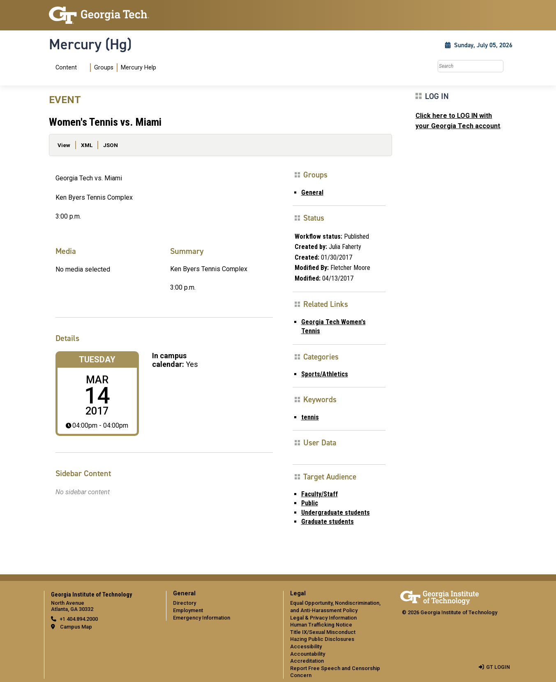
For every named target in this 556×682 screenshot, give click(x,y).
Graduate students (327, 521)
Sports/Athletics (324, 374)
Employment (188, 610)
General (312, 192)
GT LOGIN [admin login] (498, 667)
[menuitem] (104, 68)
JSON (110, 145)
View (64, 145)
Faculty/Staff (319, 494)
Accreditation (307, 661)
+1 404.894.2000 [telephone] (79, 619)
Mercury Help (138, 67)
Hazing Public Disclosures (322, 639)
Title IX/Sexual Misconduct (322, 632)
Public (309, 503)
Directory (184, 603)
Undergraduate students (335, 512)
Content (66, 68)
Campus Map (76, 627)
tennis (310, 417)
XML (86, 145)
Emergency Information (201, 618)
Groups (103, 67)
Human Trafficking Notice (321, 625)
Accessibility (306, 646)
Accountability (307, 654)
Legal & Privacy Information (323, 618)
